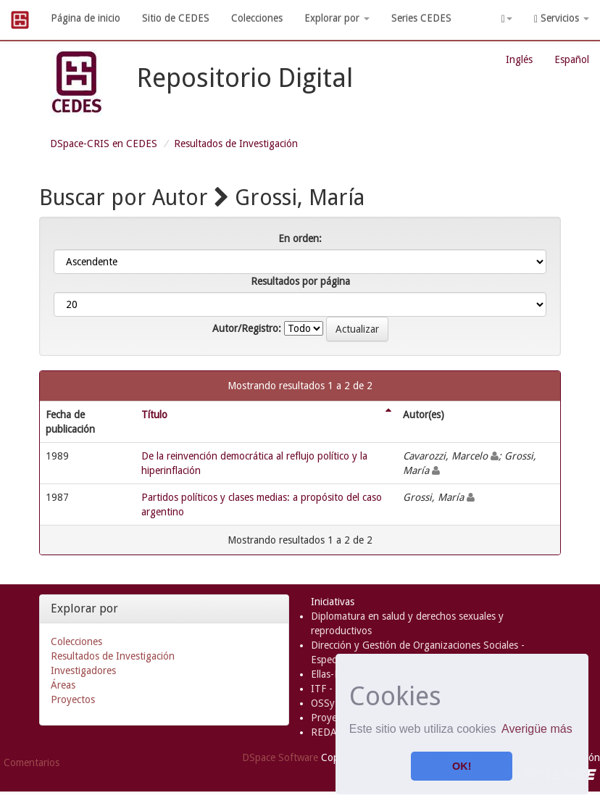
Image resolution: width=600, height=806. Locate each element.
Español (571, 59)
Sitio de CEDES (175, 18)
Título (154, 414)
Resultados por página (300, 281)
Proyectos (73, 699)
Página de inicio (85, 18)
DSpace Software (280, 757)
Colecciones (257, 18)
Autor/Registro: (246, 328)
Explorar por (337, 18)
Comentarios (31, 762)
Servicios (561, 18)
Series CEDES (421, 18)
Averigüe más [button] (536, 729)
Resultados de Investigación (236, 143)
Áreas (63, 685)
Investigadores (83, 670)
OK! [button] (461, 766)
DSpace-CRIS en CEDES (103, 143)
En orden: (300, 238)
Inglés (519, 59)
